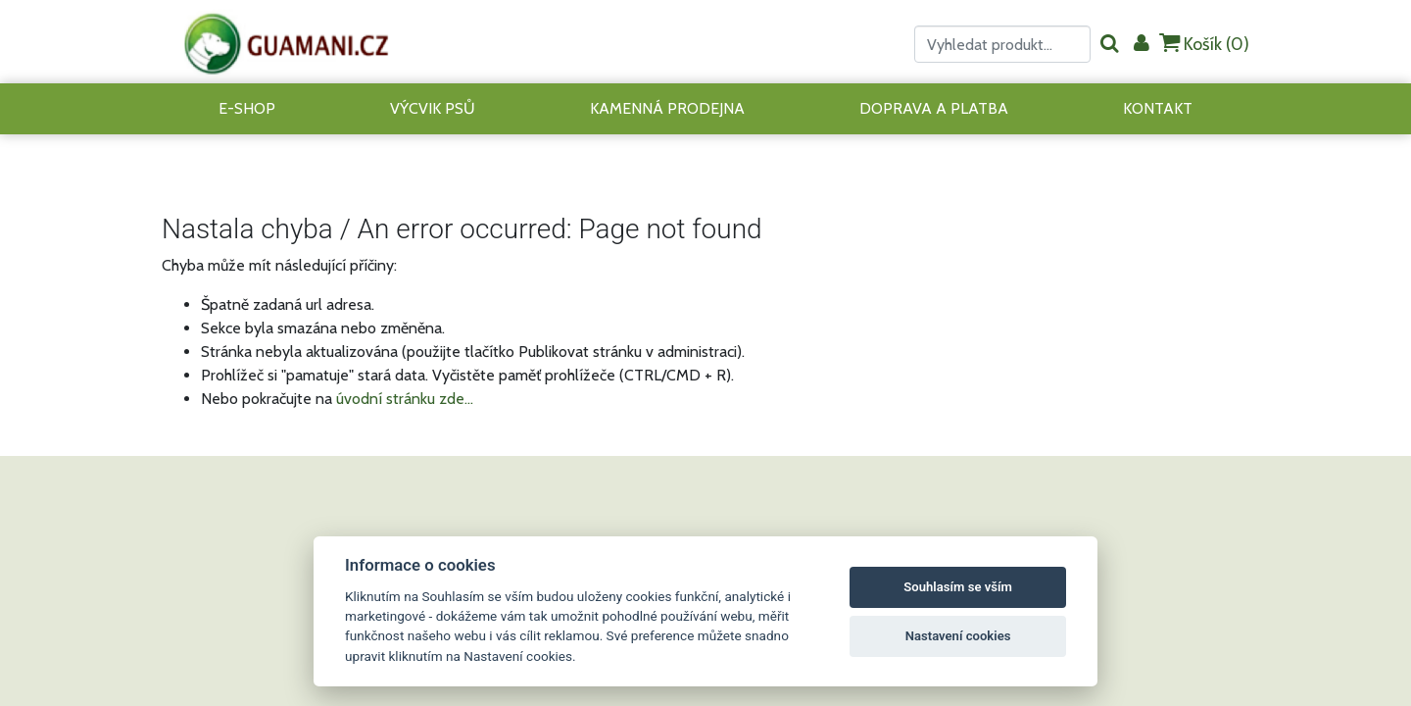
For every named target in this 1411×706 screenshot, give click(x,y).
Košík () (1204, 43)
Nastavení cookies (958, 636)
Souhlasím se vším (957, 587)
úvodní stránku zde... (404, 398)
